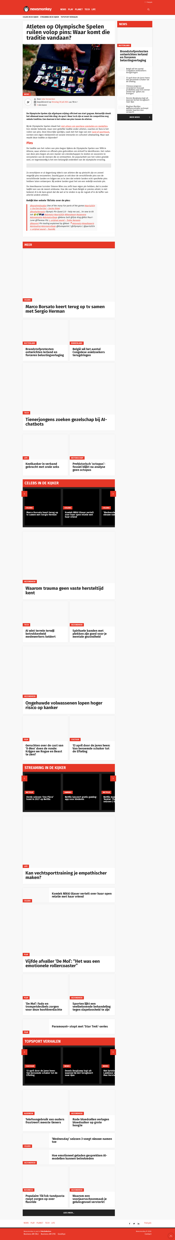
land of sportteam (100, 132)
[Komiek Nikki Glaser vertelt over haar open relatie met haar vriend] (36, 895)
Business (28, 1190)
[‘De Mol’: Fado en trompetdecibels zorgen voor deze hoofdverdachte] (45, 986)
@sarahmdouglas (38, 205)
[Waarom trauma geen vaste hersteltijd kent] (69, 557)
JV (28, 102)
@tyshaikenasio (37, 211)
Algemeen (28, 1113)
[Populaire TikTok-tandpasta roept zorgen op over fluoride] (45, 1179)
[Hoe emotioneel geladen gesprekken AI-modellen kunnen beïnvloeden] (36, 1157)
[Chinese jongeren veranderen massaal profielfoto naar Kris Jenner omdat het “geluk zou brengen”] (121, 87)
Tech (87, 9)
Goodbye (61, 1234)
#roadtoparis (88, 223)
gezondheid (29, 581)
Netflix (29, 792)
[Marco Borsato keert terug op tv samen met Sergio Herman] (69, 276)
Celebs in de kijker (30, 17)
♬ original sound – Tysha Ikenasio (64, 220)
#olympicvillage (50, 217)
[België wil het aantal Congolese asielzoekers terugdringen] (92, 332)
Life (94, 9)
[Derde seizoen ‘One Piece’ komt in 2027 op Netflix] (43, 784)
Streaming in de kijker (49, 17)
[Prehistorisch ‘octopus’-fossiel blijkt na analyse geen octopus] (92, 447)
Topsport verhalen (69, 17)
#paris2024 (90, 205)
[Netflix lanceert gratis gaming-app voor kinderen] (81, 784)
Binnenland (76, 343)
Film (26, 739)
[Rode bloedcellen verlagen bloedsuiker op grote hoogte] (92, 1102)
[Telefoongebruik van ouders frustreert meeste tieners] (45, 1102)
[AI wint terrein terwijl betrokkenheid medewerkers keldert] (45, 613)
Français (149, 2)
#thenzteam (70, 214)
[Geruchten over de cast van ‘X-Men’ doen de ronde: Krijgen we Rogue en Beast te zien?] (45, 728)
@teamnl (34, 223)
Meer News (140, 117)
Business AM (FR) (48, 1234)
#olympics (49, 214)
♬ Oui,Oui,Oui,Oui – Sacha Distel (45, 208)
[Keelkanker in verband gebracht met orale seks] (45, 447)
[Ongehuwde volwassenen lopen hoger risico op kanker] (69, 672)
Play (70, 9)
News (63, 9)
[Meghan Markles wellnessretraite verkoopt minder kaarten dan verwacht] (121, 107)
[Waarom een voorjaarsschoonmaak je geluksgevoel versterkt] (92, 1179)
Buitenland (29, 343)
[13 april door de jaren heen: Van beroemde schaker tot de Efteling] (92, 728)
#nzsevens (81, 214)
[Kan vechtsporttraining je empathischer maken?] (69, 842)
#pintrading (35, 226)
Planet (79, 9)
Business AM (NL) (31, 1234)
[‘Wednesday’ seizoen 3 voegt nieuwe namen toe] (36, 1140)
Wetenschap (77, 458)
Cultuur (75, 739)
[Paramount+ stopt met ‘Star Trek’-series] (36, 1026)
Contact (148, 1234)
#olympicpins (36, 217)
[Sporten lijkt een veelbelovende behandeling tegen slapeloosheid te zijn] (92, 986)
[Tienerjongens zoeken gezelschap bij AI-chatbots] (69, 388)
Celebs (27, 300)
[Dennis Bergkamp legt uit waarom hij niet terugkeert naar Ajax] (81, 1057)
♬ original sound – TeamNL (42, 229)
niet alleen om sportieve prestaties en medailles (84, 126)
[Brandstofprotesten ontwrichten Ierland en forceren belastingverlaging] (45, 332)
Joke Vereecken (48, 99)
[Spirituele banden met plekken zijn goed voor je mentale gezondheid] (92, 613)
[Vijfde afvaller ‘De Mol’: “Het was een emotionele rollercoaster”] (69, 930)
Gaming (67, 792)
